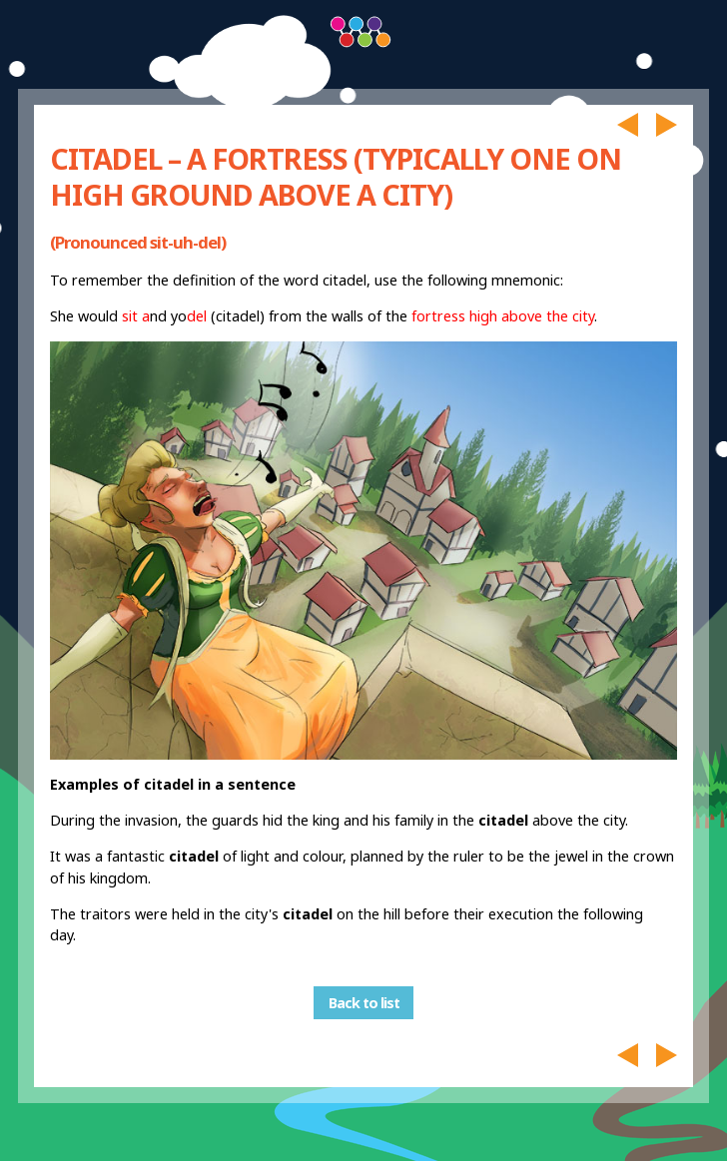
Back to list (364, 1002)
